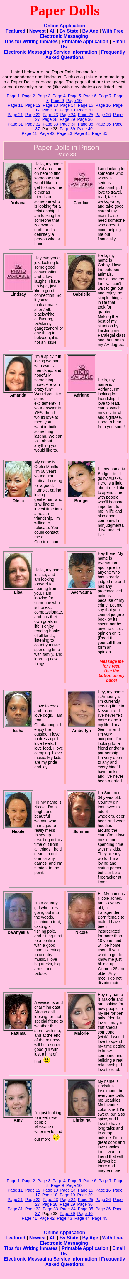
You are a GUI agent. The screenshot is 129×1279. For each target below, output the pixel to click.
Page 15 (85, 105)
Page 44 (82, 133)
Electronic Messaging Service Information (50, 52)
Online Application (64, 25)
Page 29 (67, 119)
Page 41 (29, 133)
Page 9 (57, 100)
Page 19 (67, 110)
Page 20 (85, 110)
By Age (90, 30)
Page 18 (49, 110)
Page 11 (15, 105)
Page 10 (74, 100)
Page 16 (103, 105)
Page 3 (43, 96)
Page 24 (68, 114)
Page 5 (74, 96)
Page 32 (32, 124)
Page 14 (68, 105)
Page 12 (32, 105)
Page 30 (85, 119)
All (52, 30)
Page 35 (85, 124)
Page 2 (28, 96)
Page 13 (50, 105)
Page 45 (99, 133)
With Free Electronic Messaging (82, 33)
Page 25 (85, 114)
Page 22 (32, 114)
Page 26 (103, 114)
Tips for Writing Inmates (31, 41)
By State (69, 30)
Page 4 (59, 96)
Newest (37, 30)
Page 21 (15, 114)
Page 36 (103, 124)
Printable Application (85, 41)
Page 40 (85, 128)
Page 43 (64, 133)
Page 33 (50, 124)
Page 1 (13, 96)
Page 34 (68, 124)
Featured (16, 30)
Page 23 (50, 114)
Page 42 (47, 133)
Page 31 (15, 124)
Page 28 (49, 119)
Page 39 (67, 128)
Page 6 (89, 96)
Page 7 (105, 96)
